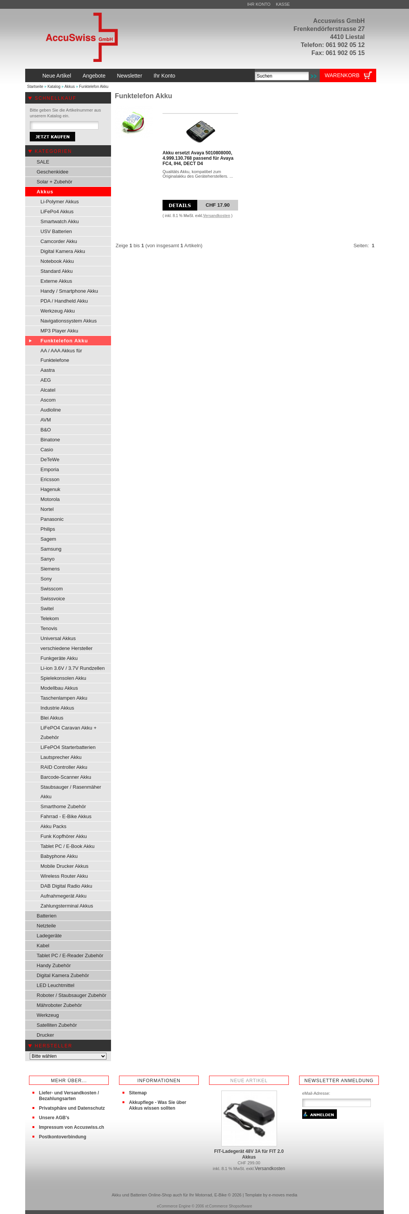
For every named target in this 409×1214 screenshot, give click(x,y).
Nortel (47, 509)
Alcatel (47, 390)
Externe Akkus (56, 281)
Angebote (93, 76)
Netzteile (46, 926)
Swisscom (51, 589)
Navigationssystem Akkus (68, 321)
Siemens (50, 569)
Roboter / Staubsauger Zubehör (71, 995)
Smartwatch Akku (59, 221)
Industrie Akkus (57, 708)
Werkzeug (48, 1015)
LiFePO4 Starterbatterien (68, 747)
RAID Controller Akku (63, 767)
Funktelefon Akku (93, 86)
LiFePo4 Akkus (57, 211)
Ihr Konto (259, 4)
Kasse (283, 4)
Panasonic (52, 519)
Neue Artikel (56, 76)
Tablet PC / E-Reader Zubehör (70, 955)
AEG (45, 380)
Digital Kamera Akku (62, 251)
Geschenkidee (52, 172)
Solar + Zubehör (54, 182)
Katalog (53, 86)
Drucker (45, 1035)
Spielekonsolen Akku (63, 678)
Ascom (48, 400)
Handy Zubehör (54, 965)
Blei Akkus (51, 718)
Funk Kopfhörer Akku (63, 836)
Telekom (49, 618)
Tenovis (48, 628)
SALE (43, 162)
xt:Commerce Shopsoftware (228, 1206)
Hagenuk (50, 489)
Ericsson (50, 479)
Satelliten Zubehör (57, 1025)
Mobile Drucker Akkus (64, 866)
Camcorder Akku (58, 241)
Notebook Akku (57, 261)
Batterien (46, 916)
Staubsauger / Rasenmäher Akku (70, 791)
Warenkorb (342, 75)
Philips (47, 529)
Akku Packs (53, 826)
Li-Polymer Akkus (59, 201)
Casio (46, 449)
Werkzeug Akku (57, 311)
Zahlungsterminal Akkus (66, 906)
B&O (45, 430)
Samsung (50, 549)
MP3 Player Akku (59, 331)
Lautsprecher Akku (61, 757)
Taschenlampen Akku (63, 698)
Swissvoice (52, 598)
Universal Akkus (58, 638)
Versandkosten (216, 216)
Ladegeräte (49, 935)
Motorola (50, 499)
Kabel (43, 945)
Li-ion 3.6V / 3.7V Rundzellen (72, 668)
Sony (46, 579)
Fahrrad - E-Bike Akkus (66, 816)
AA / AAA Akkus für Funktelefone (61, 355)
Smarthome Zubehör (63, 806)
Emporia (49, 469)
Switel (47, 608)
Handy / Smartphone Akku (69, 291)
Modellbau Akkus (59, 688)
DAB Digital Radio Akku (66, 886)
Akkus (69, 86)
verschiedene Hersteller (66, 648)
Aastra (47, 370)
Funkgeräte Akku (59, 658)
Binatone (50, 439)
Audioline (50, 410)
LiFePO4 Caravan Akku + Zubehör (68, 732)
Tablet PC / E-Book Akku (67, 846)
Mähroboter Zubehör (59, 1005)
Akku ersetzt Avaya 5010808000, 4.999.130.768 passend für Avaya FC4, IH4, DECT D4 (198, 158)
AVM (45, 420)
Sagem (48, 539)
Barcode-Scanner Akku (65, 777)
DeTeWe (50, 459)
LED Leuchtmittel (55, 985)
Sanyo (47, 559)
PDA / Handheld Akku (64, 301)
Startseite (35, 86)
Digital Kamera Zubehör (63, 975)
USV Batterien (56, 231)
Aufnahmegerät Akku (63, 896)
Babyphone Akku (59, 856)
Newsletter (129, 76)
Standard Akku (56, 271)
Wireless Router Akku (64, 876)
